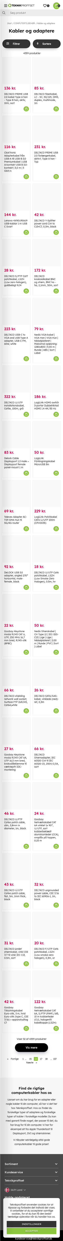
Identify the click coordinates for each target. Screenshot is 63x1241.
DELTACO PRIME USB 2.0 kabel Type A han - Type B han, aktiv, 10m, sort (16, 98)
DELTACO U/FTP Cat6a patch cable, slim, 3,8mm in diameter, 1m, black (15, 824)
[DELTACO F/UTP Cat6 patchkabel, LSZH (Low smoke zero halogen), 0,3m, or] (46, 925)
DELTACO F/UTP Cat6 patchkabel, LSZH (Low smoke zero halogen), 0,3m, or (46, 953)
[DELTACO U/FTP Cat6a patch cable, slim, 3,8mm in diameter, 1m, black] (16, 796)
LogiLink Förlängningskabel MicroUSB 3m (44, 461)
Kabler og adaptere (46, 23)
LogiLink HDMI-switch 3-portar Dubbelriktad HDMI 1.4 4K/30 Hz (46, 405)
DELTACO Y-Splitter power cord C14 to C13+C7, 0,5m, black (45, 223)
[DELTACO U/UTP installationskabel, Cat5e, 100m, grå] (16, 379)
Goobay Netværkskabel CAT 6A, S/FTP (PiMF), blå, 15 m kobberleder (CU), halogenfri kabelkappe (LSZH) (46, 1015)
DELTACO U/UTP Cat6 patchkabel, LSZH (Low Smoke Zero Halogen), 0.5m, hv (46, 577)
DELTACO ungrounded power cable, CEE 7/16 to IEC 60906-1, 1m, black (46, 895)
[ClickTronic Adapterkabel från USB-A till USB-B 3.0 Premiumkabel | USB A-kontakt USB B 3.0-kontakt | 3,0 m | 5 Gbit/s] (16, 129)
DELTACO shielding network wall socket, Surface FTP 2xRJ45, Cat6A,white (16, 700)
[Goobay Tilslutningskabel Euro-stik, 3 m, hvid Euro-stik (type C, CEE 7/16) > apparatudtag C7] (16, 984)
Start (9, 23)
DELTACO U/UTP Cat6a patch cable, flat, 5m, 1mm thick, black (15, 895)
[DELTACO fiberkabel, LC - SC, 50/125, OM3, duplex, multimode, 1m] (46, 70)
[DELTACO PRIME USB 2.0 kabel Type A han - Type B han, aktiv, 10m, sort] (16, 70)
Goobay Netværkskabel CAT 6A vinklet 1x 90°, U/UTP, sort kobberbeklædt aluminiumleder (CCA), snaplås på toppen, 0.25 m (46, 830)
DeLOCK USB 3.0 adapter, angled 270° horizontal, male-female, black (16, 577)
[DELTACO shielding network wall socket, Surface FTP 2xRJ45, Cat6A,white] (16, 672)
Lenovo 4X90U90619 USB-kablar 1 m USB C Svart (15, 223)
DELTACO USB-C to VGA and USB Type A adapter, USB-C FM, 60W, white (16, 339)
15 (30, 1058)
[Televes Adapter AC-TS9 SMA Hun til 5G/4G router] (16, 493)
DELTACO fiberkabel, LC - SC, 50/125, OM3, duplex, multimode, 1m (46, 98)
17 (41, 1058)
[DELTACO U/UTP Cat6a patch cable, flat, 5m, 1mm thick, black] (16, 866)
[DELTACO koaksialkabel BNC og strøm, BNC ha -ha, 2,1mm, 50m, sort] (46, 252)
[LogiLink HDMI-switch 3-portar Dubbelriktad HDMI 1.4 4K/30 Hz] (46, 379)
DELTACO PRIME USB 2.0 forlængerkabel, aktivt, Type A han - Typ (46, 157)
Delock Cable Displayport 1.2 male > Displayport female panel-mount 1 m (16, 463)
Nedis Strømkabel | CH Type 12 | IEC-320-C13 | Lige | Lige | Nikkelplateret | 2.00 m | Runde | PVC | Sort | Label (46, 639)
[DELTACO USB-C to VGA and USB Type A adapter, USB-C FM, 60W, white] (16, 311)
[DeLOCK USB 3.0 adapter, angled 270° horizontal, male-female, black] (16, 549)
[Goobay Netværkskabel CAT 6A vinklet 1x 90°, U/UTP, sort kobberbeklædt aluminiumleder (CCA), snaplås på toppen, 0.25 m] (46, 796)
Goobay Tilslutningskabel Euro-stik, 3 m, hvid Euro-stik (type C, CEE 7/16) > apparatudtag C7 (16, 1015)
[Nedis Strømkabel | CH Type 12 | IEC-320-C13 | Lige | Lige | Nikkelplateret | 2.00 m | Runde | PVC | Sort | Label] (46, 607)
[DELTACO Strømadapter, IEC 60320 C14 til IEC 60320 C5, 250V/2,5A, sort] (46, 731)
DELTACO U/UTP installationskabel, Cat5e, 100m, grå (14, 405)
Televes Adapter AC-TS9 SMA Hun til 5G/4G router (15, 519)
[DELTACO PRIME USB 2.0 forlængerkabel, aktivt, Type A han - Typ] (46, 129)
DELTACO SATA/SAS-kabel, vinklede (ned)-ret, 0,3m (46, 699)
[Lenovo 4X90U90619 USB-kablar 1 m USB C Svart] (16, 197)
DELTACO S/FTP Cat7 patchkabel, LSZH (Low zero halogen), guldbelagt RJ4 (16, 281)
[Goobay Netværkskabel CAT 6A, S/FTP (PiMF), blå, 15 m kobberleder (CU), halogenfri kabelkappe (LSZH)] (46, 984)
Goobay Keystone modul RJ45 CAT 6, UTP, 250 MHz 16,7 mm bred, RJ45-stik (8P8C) (15, 637)
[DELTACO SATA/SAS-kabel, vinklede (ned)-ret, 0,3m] (46, 672)
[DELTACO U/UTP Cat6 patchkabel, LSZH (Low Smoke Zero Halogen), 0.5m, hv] (46, 549)
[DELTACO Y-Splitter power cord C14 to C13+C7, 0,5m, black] (46, 197)
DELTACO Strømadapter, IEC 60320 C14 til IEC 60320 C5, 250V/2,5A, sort (46, 760)
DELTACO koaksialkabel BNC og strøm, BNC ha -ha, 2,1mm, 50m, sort (46, 281)
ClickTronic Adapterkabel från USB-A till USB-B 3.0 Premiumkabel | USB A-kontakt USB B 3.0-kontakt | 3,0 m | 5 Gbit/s (16, 161)
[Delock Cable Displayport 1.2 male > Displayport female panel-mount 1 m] (16, 434)
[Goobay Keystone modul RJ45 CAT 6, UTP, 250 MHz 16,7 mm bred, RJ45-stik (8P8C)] (16, 607)
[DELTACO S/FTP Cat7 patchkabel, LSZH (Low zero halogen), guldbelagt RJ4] (16, 252)
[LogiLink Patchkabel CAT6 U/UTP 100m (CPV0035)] (46, 493)
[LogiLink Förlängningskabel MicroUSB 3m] (46, 434)
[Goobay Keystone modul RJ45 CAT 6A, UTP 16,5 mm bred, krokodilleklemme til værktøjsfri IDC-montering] (16, 731)
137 (55, 1058)
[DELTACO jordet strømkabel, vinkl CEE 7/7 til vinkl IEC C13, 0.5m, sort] (16, 925)
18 (46, 1058)
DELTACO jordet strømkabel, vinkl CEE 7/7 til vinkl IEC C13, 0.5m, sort (16, 953)
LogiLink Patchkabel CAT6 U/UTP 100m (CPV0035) (45, 519)
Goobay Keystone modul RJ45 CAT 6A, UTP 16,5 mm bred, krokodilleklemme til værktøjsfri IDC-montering (15, 762)
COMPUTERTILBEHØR (24, 23)
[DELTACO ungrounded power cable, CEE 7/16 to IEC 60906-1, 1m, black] (46, 866)
